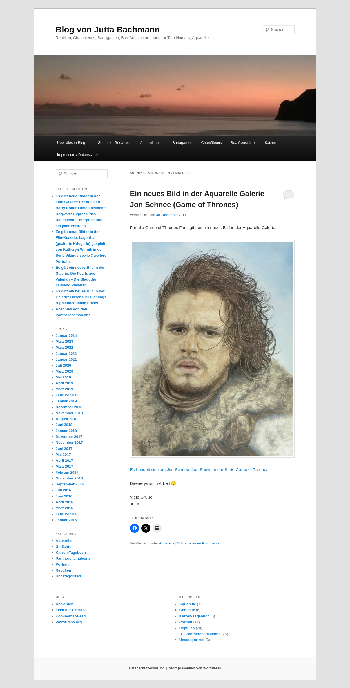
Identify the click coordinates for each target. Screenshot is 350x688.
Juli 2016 (63, 490)
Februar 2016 (67, 514)
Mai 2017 (63, 454)
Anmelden (64, 604)
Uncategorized (68, 576)
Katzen (270, 142)
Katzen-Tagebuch (71, 552)
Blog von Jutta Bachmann (108, 29)
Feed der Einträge (71, 610)
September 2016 (70, 484)
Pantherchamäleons (73, 558)
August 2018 (66, 419)
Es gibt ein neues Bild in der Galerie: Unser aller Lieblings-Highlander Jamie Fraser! (82, 297)
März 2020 (64, 371)
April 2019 (64, 383)
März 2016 (64, 508)
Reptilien (63, 570)
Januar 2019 (66, 401)
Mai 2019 (63, 377)
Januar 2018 (66, 431)
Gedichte (64, 546)
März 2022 (64, 347)
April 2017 (64, 460)
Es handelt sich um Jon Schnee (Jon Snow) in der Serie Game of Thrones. (200, 469)
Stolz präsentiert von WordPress (195, 668)
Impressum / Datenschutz (78, 155)
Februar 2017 (67, 472)
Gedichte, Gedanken (114, 142)
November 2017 (69, 442)
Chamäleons (211, 142)
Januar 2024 (66, 335)
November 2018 (69, 413)
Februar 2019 (67, 395)
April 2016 (64, 502)
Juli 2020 (63, 365)
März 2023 (64, 341)
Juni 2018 (64, 425)
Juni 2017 (64, 449)
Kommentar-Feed (71, 616)
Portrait (62, 564)
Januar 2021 (66, 359)
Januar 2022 (66, 353)
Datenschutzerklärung (146, 668)
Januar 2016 (66, 520)
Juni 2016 (64, 496)
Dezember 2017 (69, 436)
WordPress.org (69, 622)
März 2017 (64, 466)
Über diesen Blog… (73, 142)
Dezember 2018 (69, 407)
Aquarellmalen (152, 142)
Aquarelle (167, 543)
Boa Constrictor (243, 142)
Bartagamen (182, 142)
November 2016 (69, 478)
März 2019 (64, 389)
